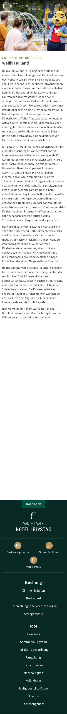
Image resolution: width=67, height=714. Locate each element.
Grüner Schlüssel (49, 548)
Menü (59, 5)
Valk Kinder (33, 680)
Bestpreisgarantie (18, 548)
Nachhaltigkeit (33, 673)
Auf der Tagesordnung (34, 650)
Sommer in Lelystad (33, 642)
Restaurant (33, 598)
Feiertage (33, 634)
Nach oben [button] (33, 504)
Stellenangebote (33, 704)
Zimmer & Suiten (33, 590)
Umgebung (33, 657)
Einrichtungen (33, 665)
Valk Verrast (33, 562)
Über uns (33, 696)
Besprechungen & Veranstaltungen (34, 606)
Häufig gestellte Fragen (33, 688)
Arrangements (33, 614)
